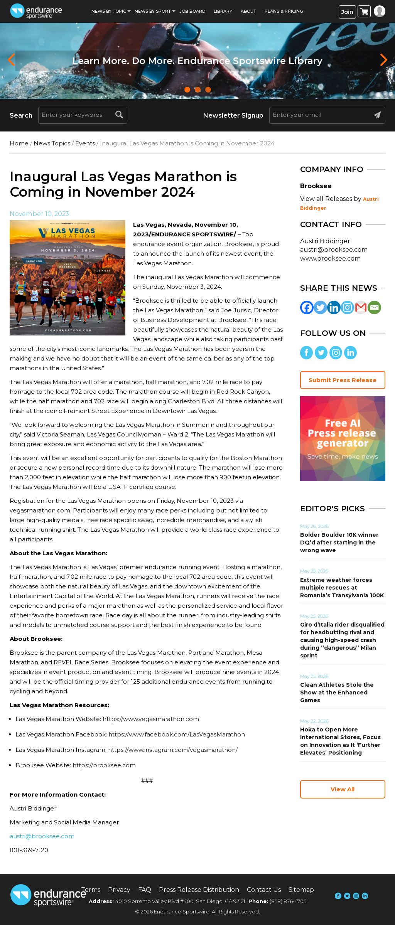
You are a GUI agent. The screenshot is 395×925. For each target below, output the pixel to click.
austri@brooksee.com (42, 836)
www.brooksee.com (330, 258)
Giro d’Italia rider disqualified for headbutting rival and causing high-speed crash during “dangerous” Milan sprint (342, 640)
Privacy (119, 889)
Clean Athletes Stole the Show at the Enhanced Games (337, 692)
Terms (90, 889)
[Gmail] (361, 307)
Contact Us (264, 889)
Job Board (192, 11)
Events (85, 143)
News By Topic (108, 11)
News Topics (52, 143)
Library (223, 11)
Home (19, 143)
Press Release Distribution (199, 889)
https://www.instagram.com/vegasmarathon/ (173, 749)
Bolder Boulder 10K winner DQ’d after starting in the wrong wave (339, 542)
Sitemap (301, 889)
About (248, 11)
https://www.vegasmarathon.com (151, 719)
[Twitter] (320, 307)
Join (347, 11)
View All (342, 789)
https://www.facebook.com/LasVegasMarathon (176, 734)
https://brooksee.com (104, 765)
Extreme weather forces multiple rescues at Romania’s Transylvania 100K (342, 587)
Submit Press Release (342, 380)
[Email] (374, 307)
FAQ (144, 889)
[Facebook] (307, 307)
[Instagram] (347, 307)
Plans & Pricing (284, 11)
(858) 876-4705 (288, 901)
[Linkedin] (334, 307)
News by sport (153, 11)
